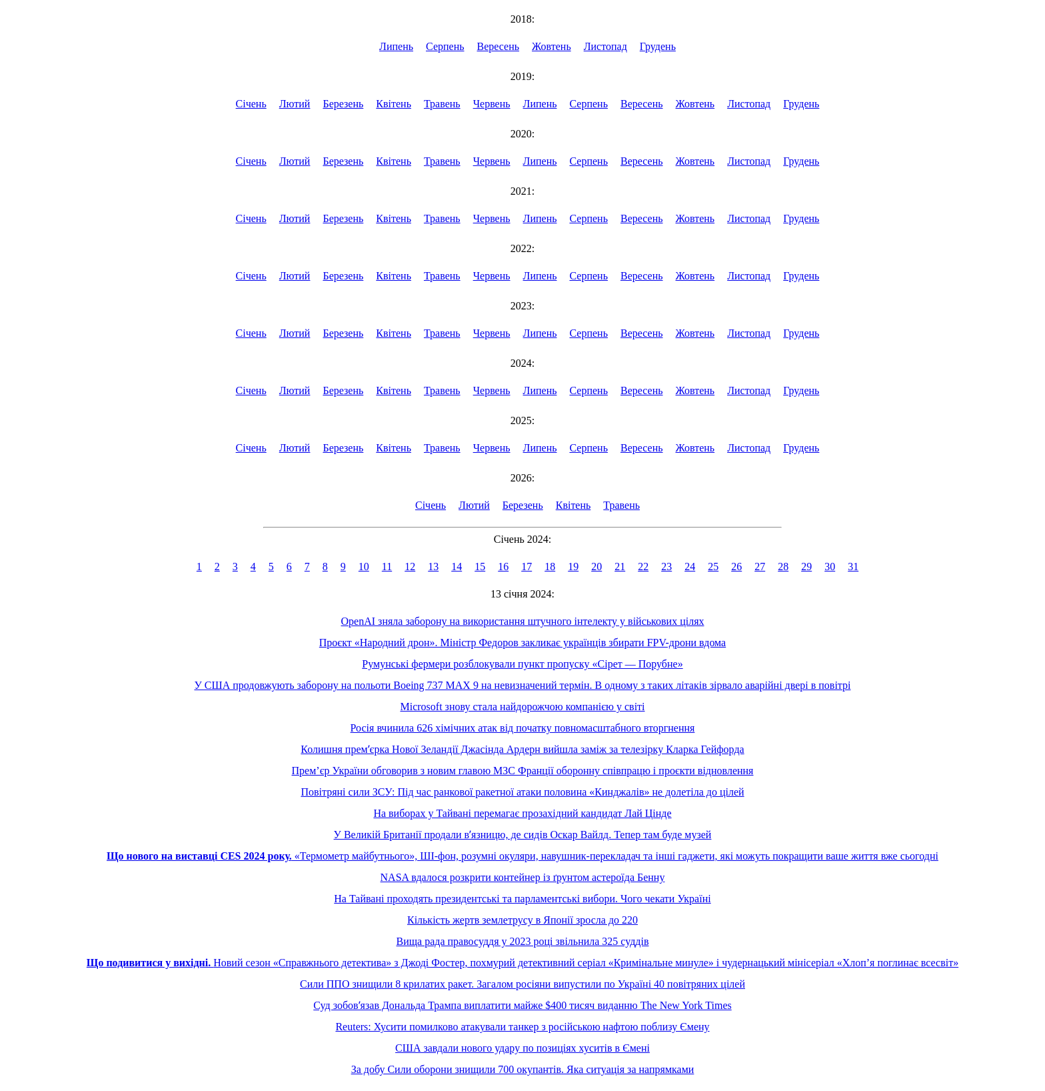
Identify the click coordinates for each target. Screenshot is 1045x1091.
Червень (492, 103)
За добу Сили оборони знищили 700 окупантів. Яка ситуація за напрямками (522, 1069)
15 (480, 566)
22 (643, 566)
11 (387, 566)
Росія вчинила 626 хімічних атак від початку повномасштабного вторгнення (523, 728)
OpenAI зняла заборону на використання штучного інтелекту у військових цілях (522, 621)
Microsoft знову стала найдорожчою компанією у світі (522, 706)
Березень (343, 103)
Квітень (393, 103)
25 (713, 566)
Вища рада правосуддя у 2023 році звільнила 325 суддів (522, 941)
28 (783, 566)
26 (736, 566)
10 (364, 566)
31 (853, 566)
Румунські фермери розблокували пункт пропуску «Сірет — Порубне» (522, 664)
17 (526, 566)
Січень (251, 103)
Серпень (445, 46)
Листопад (605, 46)
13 (433, 566)
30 (829, 566)
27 (759, 566)
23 (666, 566)
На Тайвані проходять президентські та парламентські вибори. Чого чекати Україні (522, 898)
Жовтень (551, 46)
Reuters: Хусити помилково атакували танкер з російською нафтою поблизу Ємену (522, 1026)
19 (573, 566)
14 (456, 566)
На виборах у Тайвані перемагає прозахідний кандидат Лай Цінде (522, 813)
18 (549, 566)
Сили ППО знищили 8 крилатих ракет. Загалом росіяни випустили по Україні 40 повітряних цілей (522, 984)
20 (596, 566)
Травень (442, 103)
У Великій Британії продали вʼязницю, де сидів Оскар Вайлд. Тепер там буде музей (523, 834)
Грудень (658, 46)
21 (619, 566)
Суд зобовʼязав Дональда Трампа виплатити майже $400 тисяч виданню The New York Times (522, 1005)
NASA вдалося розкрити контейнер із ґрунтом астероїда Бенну (523, 877)
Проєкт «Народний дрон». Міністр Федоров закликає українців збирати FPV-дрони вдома (522, 642)
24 (689, 566)
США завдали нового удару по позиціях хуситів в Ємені (522, 1048)
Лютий (295, 103)
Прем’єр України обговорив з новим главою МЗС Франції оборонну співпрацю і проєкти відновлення (523, 770)
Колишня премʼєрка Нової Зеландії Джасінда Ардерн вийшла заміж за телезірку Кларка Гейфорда (522, 749)
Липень (396, 46)
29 (806, 566)
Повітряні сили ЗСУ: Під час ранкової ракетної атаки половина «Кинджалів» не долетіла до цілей (522, 792)
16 (503, 566)
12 (410, 566)
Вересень (498, 46)
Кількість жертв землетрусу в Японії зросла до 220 (522, 920)
